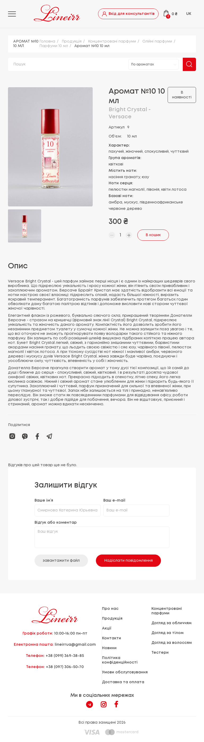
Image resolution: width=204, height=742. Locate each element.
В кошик (153, 235)
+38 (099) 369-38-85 (65, 655)
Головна (47, 41)
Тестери (160, 652)
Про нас (110, 608)
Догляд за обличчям (171, 623)
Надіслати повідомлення (128, 560)
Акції (106, 628)
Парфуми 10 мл (53, 46)
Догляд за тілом (167, 633)
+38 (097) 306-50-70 (65, 667)
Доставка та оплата (123, 682)
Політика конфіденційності (120, 660)
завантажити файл (61, 560)
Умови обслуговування (125, 672)
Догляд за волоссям (171, 642)
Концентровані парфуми (112, 41)
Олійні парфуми (157, 41)
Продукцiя (72, 41)
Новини (109, 648)
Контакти (111, 638)
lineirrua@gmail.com (75, 644)
